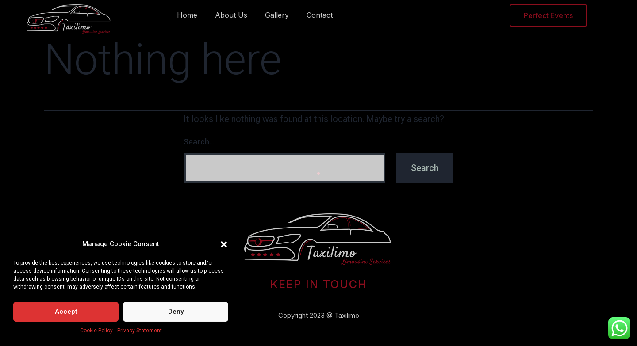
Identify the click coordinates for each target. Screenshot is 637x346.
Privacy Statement (139, 330)
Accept (66, 312)
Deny (176, 312)
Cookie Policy (96, 330)
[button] (223, 244)
